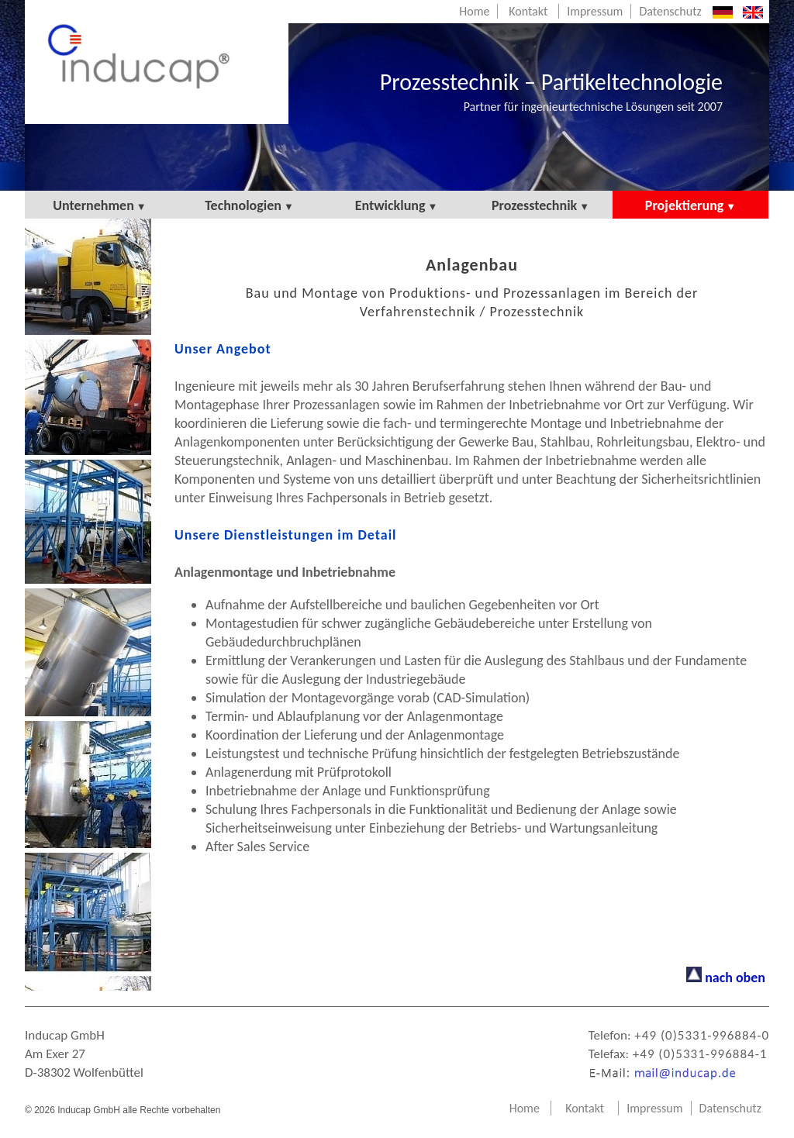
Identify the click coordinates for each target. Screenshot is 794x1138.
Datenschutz (670, 11)
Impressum (595, 11)
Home (474, 11)
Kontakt (528, 11)
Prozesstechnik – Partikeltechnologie (551, 90)
